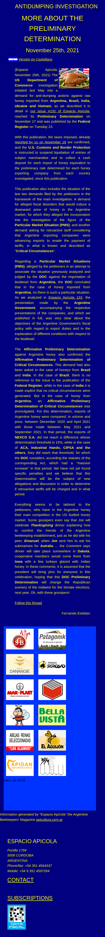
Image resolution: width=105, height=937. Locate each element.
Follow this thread (28, 603)
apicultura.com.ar (49, 820)
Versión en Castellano (35, 59)
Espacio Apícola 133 (65, 297)
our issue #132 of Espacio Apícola (59, 111)
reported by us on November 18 (40, 142)
